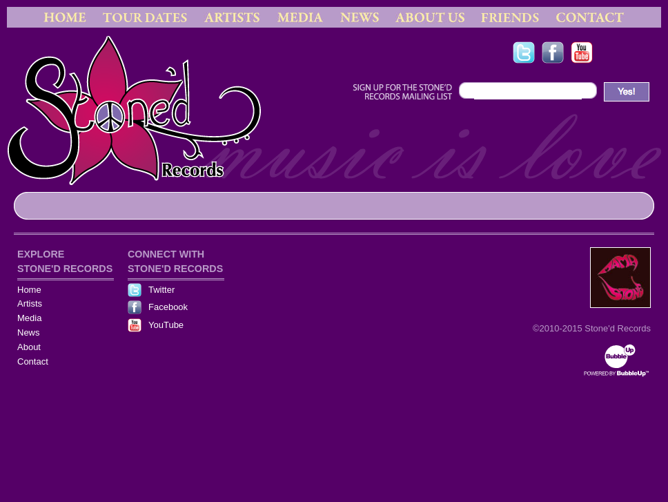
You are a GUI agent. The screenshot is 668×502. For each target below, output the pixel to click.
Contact (32, 361)
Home (29, 289)
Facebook (168, 307)
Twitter (161, 289)
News (28, 332)
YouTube (166, 325)
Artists (29, 303)
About (29, 347)
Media (29, 318)
